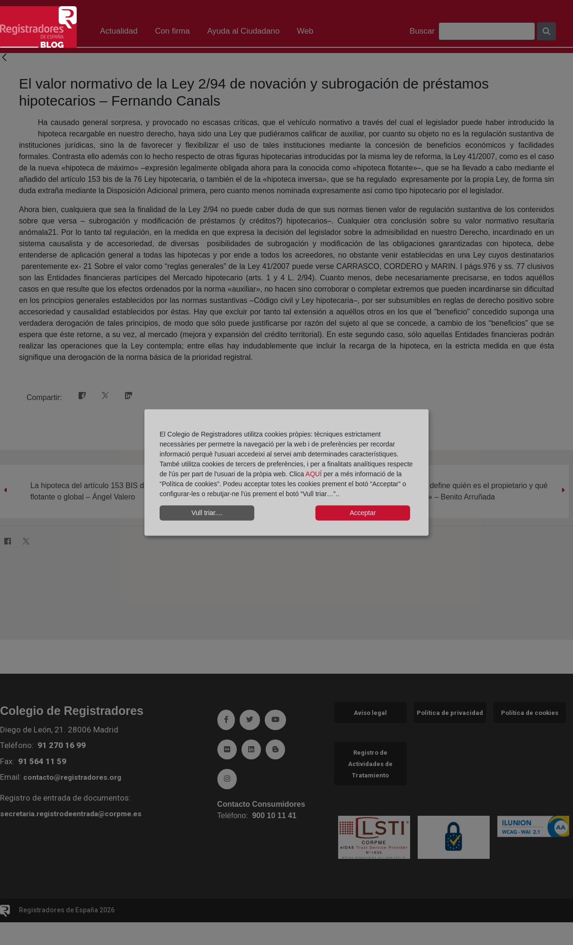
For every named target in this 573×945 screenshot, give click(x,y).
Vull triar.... (207, 513)
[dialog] (286, 473)
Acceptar (362, 513)
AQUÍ (314, 473)
